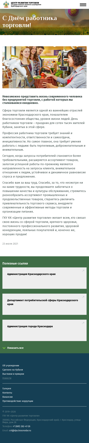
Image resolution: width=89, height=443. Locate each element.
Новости (6, 378)
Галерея (6, 388)
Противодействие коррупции (17, 401)
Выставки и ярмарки (13, 374)
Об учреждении (10, 365)
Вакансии (7, 397)
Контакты (7, 392)
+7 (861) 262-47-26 (21, 426)
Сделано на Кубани (12, 369)
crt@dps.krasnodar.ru (20, 430)
